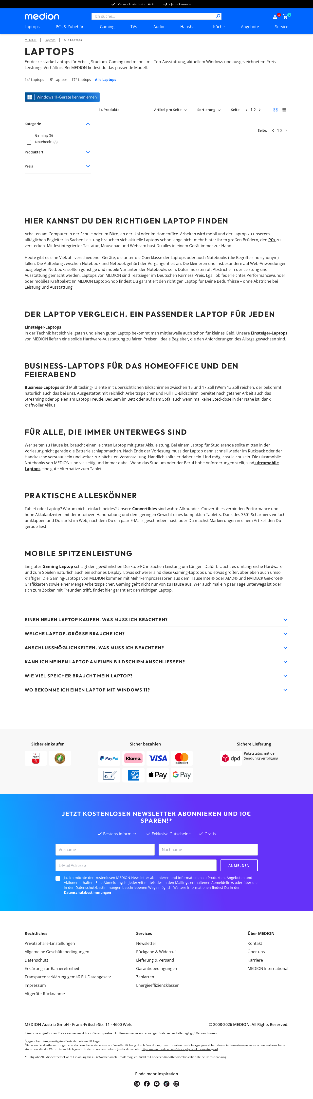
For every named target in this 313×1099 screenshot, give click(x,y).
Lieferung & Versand (155, 960)
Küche (219, 26)
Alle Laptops (73, 40)
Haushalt (188, 26)
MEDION (31, 40)
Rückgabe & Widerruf (156, 951)
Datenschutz (36, 960)
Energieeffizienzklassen (158, 985)
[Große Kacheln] (284, 110)
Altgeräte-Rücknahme (45, 993)
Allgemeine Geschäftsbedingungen (57, 951)
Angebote (250, 26)
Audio (158, 26)
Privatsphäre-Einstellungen (50, 943)
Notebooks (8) (46, 142)
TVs (133, 26)
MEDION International (268, 968)
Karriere (255, 960)
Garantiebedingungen (156, 968)
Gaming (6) (44, 135)
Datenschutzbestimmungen (87, 892)
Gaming (107, 26)
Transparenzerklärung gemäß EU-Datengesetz (68, 977)
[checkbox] (29, 136)
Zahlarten (145, 977)
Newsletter (146, 943)
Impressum (35, 985)
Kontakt (255, 943)
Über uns (256, 951)
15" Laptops (58, 79)
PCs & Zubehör (70, 26)
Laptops (32, 26)
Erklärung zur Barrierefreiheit (52, 968)
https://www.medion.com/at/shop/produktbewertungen (179, 1049)
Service (281, 26)
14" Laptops (34, 79)
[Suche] (218, 16)
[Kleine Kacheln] (275, 110)
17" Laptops (81, 79)
